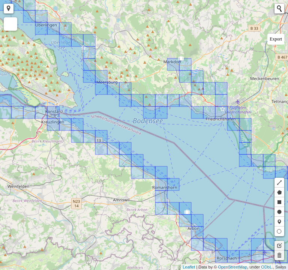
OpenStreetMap (232, 267)
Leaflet (189, 267)
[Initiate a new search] (279, 9)
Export (276, 39)
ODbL (266, 267)
